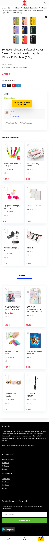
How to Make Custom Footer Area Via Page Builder (18, 445)
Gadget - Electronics (30, 8)
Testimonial (6, 479)
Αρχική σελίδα (6, 8)
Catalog (4, 469)
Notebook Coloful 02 (35, 206)
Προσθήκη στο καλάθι (22, 104)
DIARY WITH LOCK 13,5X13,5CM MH (12, 308)
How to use (6, 482)
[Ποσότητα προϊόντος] (7, 102)
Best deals (5, 466)
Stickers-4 (31, 248)
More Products (24, 275)
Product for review (8, 460)
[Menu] (2, 3)
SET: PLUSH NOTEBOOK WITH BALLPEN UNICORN (34, 309)
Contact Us (5, 463)
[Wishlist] (8, 538)
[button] (46, 17)
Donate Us (5, 485)
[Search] (45, 3)
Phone (44, 8)
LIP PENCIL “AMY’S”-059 (31, 395)
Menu (17, 8)
